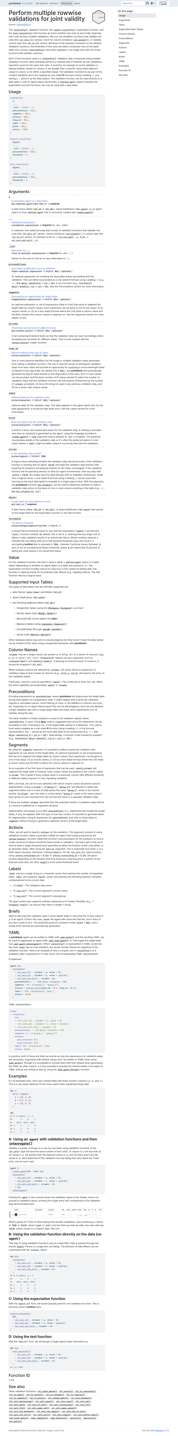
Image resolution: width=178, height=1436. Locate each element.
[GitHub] (147, 3)
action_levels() (20, 343)
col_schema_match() (58, 1398)
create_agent (19, 1171)
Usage (122, 15)
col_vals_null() (41, 1415)
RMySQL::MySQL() (46, 613)
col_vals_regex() (62, 1415)
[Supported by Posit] (163, 3)
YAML (122, 61)
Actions (123, 47)
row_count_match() (19, 1418)
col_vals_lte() (17, 1408)
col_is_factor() (34, 1395)
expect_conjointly (20, 1313)
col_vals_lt (23, 972)
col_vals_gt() (82, 1401)
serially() (75, 1418)
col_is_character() (85, 1391)
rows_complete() (39, 1418)
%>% (19, 966)
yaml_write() (67, 937)
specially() (89, 1418)
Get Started (42, 3)
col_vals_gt (23, 975)
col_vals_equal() (44, 1401)
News (77, 3)
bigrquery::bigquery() (54, 624)
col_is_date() (16, 1395)
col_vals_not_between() (21, 1411)
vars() (56, 682)
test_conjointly (21, 1351)
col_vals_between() (81, 1398)
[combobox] (133, 3)
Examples (124, 66)
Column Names (127, 33)
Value (122, 24)
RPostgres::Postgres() (60, 608)
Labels (122, 52)
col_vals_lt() (82, 1405)
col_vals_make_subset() (64, 1408)
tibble (24, 1094)
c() (93, 682)
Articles (54, 3)
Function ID (125, 70)
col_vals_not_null (27, 978)
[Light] (153, 3)
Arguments (124, 20)
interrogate (19, 1190)
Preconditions (126, 38)
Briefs (122, 56)
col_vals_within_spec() (85, 1415)
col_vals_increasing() (61, 1405)
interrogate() (20, 1143)
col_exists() (81, 40)
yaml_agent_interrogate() (27, 944)
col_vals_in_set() (37, 1405)
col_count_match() (47, 1391)
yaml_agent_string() (68, 1070)
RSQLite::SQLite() (40, 635)
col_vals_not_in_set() (74, 1411)
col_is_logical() (75, 1395)
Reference (66, 3)
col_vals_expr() (64, 1401)
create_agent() (85, 212)
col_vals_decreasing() (21, 1401)
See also (123, 75)
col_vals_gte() (17, 1405)
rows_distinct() (58, 1418)
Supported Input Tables (131, 29)
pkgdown (159, 1430)
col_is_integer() (55, 1395)
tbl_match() (15, 1421)
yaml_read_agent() (58, 940)
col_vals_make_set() (38, 1408)
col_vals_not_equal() (48, 1411)
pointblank (15, 3)
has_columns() (45, 485)
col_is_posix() (38, 1398)
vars (60, 975)
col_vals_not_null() (20, 1415)
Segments (124, 43)
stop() (43, 862)
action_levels (33, 988)
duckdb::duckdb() (52, 629)
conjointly (18, 969)
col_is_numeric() (18, 1398)
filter (53, 982)
